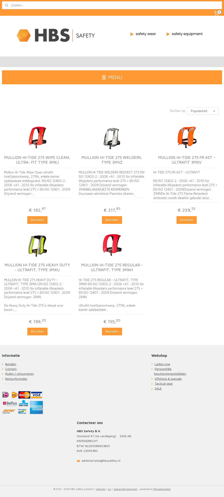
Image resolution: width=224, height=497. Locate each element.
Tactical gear (164, 383)
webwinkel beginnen (125, 489)
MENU (112, 77)
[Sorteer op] (203, 111)
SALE (158, 388)
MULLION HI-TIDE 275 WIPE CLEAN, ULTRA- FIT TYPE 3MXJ (37, 160)
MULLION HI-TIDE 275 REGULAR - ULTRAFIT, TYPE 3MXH (112, 267)
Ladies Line (162, 364)
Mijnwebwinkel (162, 489)
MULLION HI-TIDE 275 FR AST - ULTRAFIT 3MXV (186, 160)
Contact (11, 369)
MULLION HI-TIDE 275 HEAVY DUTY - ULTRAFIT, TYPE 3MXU (37, 267)
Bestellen (37, 220)
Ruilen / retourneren (19, 373)
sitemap (100, 489)
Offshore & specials (168, 378)
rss (109, 489)
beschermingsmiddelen (170, 373)
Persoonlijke (163, 369)
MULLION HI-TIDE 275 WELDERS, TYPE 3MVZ (112, 160)
